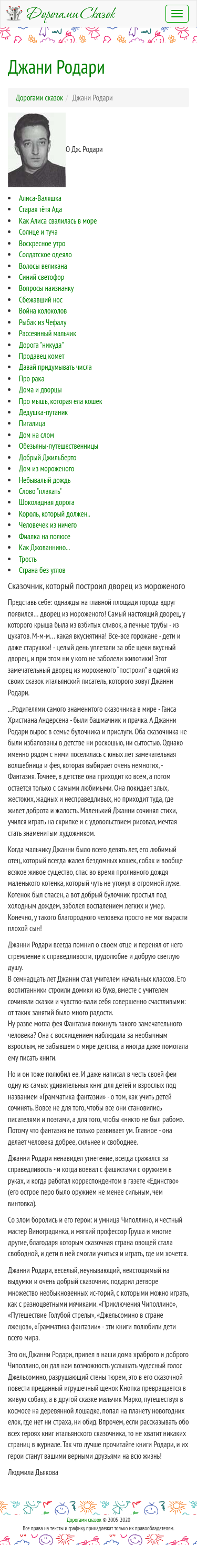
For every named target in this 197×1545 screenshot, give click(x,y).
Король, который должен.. (54, 514)
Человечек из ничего (48, 525)
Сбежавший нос (41, 300)
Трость (28, 559)
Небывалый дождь (44, 480)
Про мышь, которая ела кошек (60, 401)
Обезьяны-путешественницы (58, 446)
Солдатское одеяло (45, 254)
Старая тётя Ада (40, 209)
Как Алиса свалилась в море (58, 221)
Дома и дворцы (40, 390)
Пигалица (32, 423)
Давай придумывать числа (55, 367)
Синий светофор (41, 277)
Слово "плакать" (40, 491)
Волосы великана (43, 266)
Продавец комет (42, 356)
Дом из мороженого (47, 468)
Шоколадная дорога (47, 502)
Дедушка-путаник (43, 412)
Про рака (31, 378)
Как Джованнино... (44, 547)
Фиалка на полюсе (44, 536)
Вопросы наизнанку (46, 288)
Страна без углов (42, 570)
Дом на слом (36, 435)
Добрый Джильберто (48, 457)
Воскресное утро (42, 243)
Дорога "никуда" (41, 345)
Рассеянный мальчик (47, 333)
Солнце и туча (38, 232)
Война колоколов (43, 311)
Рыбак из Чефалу (42, 322)
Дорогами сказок (84, 1519)
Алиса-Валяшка (40, 198)
